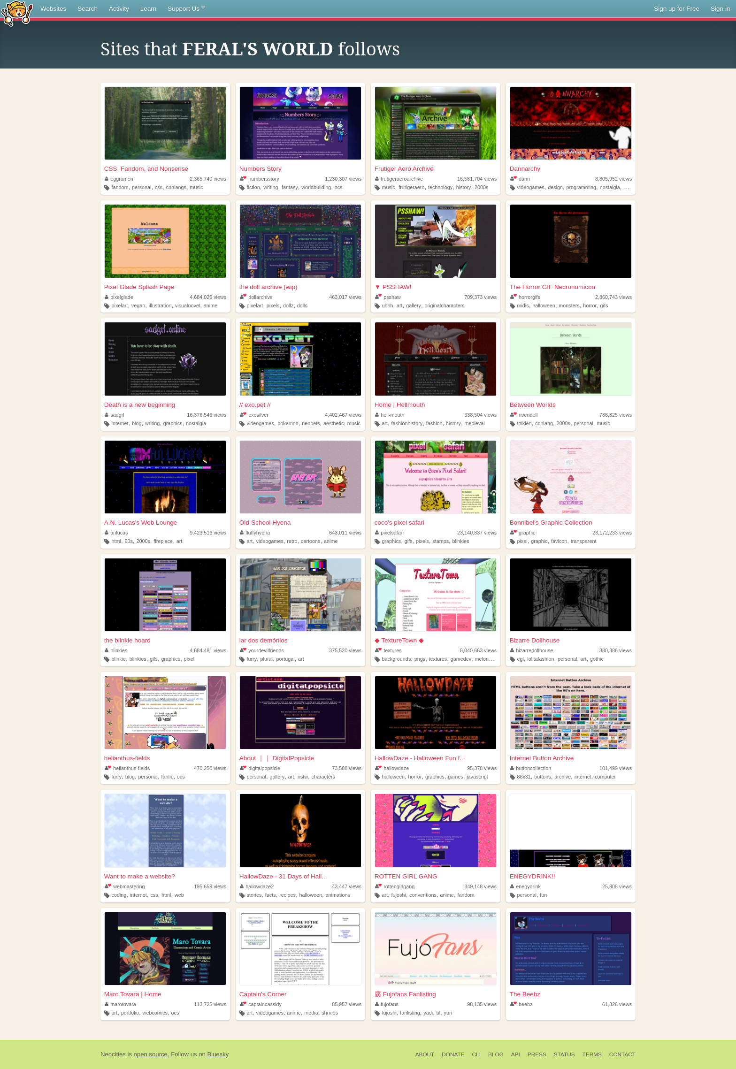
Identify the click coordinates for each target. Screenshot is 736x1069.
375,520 (345, 650)
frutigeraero (411, 187)
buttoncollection (531, 768)
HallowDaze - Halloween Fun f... (420, 758)
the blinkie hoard (127, 640)
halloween (543, 305)
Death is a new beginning (140, 404)
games (455, 776)
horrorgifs (525, 297)
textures (388, 650)
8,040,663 (478, 650)
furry (251, 659)
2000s (481, 187)
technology (440, 187)
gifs (604, 305)
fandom (120, 187)
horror (590, 305)
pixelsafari (389, 532)
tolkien (524, 423)
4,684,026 (208, 297)
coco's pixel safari (399, 522)
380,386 (615, 650)
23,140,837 (477, 532)
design (555, 187)
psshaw (388, 297)
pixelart (120, 305)
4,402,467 (343, 415)
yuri (448, 1013)
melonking (486, 659)
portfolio (130, 1013)
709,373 (480, 297)
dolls (302, 305)
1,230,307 (343, 179)
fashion (434, 423)
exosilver (254, 415)
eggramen (119, 179)
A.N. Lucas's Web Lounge (140, 522)
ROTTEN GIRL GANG (406, 876)
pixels (273, 305)
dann (520, 179)
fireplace (163, 541)
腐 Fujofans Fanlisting (405, 994)
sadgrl (114, 415)
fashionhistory (407, 423)
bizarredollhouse (531, 650)
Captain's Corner (263, 994)
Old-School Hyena (265, 522)
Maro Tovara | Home (132, 994)
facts (270, 895)
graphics (173, 423)
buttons (542, 776)
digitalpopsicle (260, 768)
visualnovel (187, 305)
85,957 (346, 1004)
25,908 (617, 886)
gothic (597, 659)
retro (292, 541)
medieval (474, 423)
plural (267, 659)
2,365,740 (208, 179)
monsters (569, 305)
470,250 (210, 768)
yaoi (428, 1013)
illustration (160, 305)
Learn (148, 8)
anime (210, 305)
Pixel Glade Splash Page (139, 286)
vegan (138, 305)
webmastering (125, 886)
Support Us (186, 9)
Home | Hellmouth (400, 404)
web (179, 895)
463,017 (345, 297)
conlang (544, 423)
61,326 (617, 1004)
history (463, 187)
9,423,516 (208, 532)
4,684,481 (208, 650)
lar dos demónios (263, 640)
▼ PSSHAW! (393, 286)
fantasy (290, 187)
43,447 (346, 886)
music (196, 187)
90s (128, 541)
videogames (530, 187)
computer (605, 776)
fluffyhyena (255, 532)
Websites (53, 8)
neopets (311, 423)
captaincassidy (261, 1004)
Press (537, 1054)
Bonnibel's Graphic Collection (551, 522)
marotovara (120, 1004)
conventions (423, 895)
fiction (253, 187)
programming (582, 187)
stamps (440, 541)
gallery (413, 305)
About (425, 1054)
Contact (622, 1054)
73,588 (346, 768)
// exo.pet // (255, 404)
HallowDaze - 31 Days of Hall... (283, 876)
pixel (522, 541)
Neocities (113, 1054)
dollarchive (256, 297)
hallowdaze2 (257, 886)
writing (270, 187)
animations (338, 895)
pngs (419, 659)
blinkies (460, 541)
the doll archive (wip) (268, 286)
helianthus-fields (127, 758)
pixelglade (119, 297)
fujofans (387, 1004)
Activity (119, 8)
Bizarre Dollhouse (535, 640)
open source (151, 1054)
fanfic (167, 776)
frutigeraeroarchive (399, 179)
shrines (330, 1013)
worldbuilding (316, 187)
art (400, 305)
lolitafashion (540, 659)
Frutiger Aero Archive (404, 168)
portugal (285, 659)
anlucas (116, 532)
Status (564, 1054)
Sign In (720, 8)
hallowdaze (392, 768)
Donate (453, 1054)
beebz (521, 1004)
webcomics (155, 1013)
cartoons (310, 541)
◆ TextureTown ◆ (399, 640)
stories (253, 895)
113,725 (210, 1004)
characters (323, 776)
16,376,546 (206, 415)
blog (136, 423)
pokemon (287, 423)
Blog (496, 1054)
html (116, 541)
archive (562, 776)
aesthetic (333, 423)
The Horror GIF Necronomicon (552, 286)
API (515, 1054)
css (158, 187)
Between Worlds (533, 404)
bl (438, 1013)
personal (141, 187)
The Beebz (525, 994)
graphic (523, 532)
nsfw (303, 776)
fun (543, 895)
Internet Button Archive (542, 758)
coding (119, 895)
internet (120, 423)
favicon (559, 541)
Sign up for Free (676, 8)
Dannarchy (525, 168)
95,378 (482, 768)
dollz (288, 305)
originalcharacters (444, 305)
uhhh (387, 305)
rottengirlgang (394, 886)
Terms (592, 1054)
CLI (476, 1054)
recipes (287, 895)
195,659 (210, 886)
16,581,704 (477, 179)
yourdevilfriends (262, 650)
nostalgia (610, 187)
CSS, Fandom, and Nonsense (146, 168)
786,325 (615, 415)
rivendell (524, 415)
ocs (339, 187)
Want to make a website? (139, 876)
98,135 (482, 1004)
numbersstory (259, 179)
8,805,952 (613, 179)
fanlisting (410, 1013)
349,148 (480, 886)
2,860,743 (613, 297)
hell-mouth (390, 415)
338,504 (480, 415)
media (311, 1013)
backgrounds (396, 659)
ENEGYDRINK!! (532, 876)
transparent (584, 541)
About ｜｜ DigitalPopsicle (276, 758)
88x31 (523, 776)
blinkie (119, 659)
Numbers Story (260, 168)
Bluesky (218, 1054)
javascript (477, 776)
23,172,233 (612, 532)
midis (523, 305)
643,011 (345, 532)
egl (520, 659)
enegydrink (525, 886)
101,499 (615, 768)
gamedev (461, 659)
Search (87, 8)
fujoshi (398, 895)
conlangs (176, 187)
